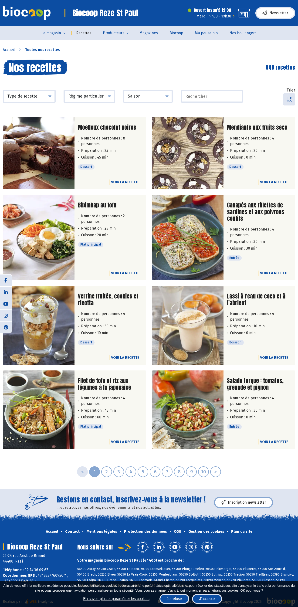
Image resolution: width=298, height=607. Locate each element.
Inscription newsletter (243, 502)
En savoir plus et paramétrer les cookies (116, 599)
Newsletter (275, 13)
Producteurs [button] (113, 33)
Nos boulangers (243, 33)
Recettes (83, 33)
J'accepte (207, 599)
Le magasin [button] (51, 33)
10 (203, 472)
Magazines (148, 33)
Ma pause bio (206, 33)
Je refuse (174, 599)
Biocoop (176, 33)
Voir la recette (125, 182)
